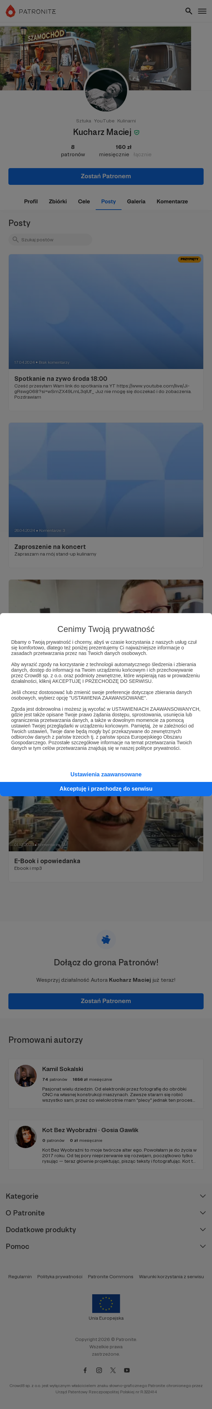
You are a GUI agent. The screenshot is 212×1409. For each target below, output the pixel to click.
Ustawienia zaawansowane (106, 774)
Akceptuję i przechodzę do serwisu (106, 789)
